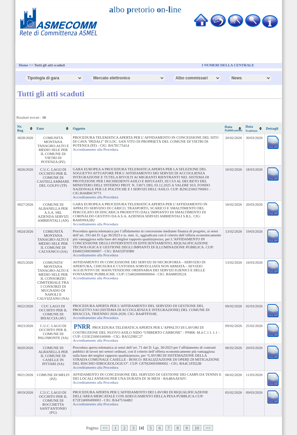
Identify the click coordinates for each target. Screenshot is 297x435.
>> (208, 427)
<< (105, 427)
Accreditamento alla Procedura (95, 149)
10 (197, 427)
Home (23, 65)
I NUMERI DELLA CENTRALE (228, 65)
